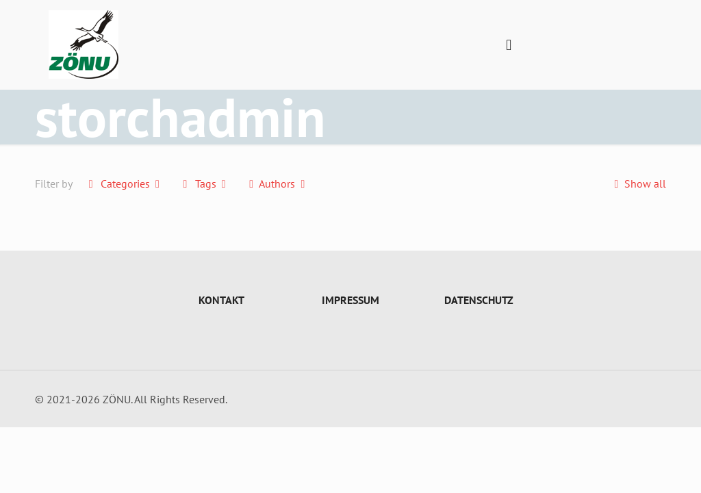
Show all (637, 183)
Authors (277, 183)
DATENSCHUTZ (478, 300)
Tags (204, 183)
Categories (124, 183)
